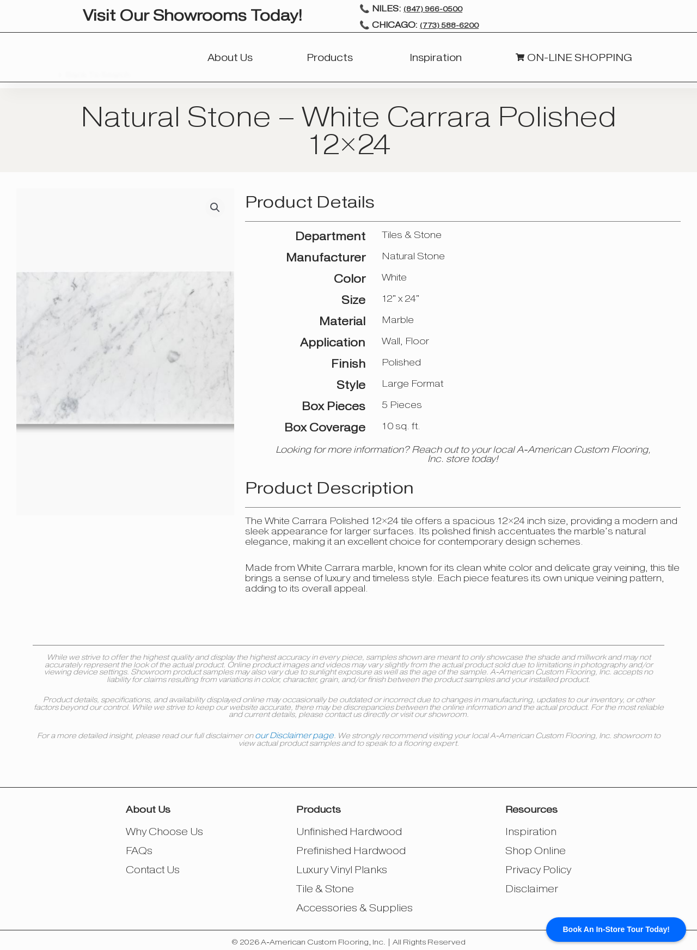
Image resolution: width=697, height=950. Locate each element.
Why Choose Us (166, 831)
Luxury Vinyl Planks (341, 867)
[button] (215, 207)
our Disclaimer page (294, 734)
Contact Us (154, 867)
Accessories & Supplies (353, 904)
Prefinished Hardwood (350, 849)
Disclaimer (528, 886)
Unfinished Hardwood (348, 831)
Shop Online (532, 849)
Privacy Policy (536, 867)
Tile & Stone (326, 886)
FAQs (141, 849)
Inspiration (528, 831)
